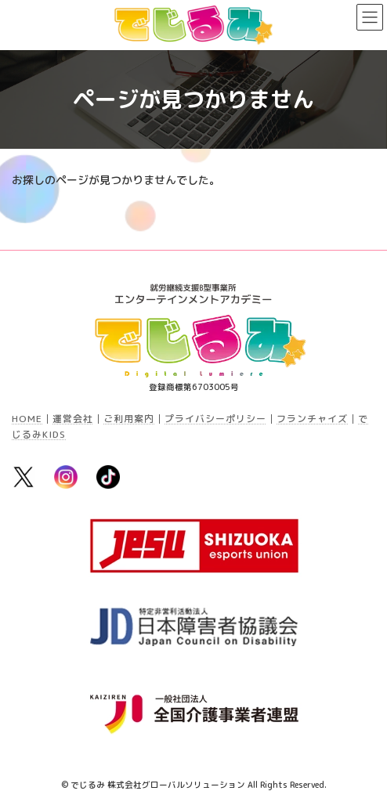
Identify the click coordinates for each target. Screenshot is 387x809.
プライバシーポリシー (215, 418)
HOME (27, 418)
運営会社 (72, 418)
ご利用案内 (128, 418)
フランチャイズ (312, 418)
